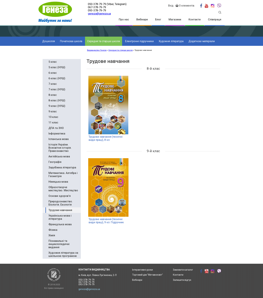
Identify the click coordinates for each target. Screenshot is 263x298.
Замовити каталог (183, 269)
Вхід (170, 5)
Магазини (175, 19)
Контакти (195, 19)
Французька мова (60, 224)
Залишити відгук (182, 280)
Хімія (51, 235)
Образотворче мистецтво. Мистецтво (63, 189)
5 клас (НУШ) (56, 67)
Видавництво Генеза (97, 50)
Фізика (52, 229)
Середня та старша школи (103, 41)
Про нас (124, 19)
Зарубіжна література (62, 167)
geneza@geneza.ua (99, 13)
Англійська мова (59, 156)
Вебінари (142, 19)
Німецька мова (58, 181)
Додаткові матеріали (202, 41)
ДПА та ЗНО (56, 128)
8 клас (52, 94)
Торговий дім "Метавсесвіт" (147, 274)
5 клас (52, 61)
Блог (158, 19)
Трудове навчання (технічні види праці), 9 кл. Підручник (106, 221)
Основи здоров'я (59, 195)
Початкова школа (71, 41)
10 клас (53, 117)
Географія (54, 162)
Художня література (171, 41)
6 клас (52, 72)
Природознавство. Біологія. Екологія (60, 203)
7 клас (52, 83)
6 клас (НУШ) (56, 78)
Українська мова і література (59, 217)
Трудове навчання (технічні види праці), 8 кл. (105, 138)
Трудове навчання (60, 210)
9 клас (52, 111)
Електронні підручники (139, 41)
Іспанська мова (58, 139)
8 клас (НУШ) (56, 100)
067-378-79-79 (97, 7)
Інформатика (56, 133)
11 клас (53, 122)
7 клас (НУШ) (56, 89)
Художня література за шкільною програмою (63, 254)
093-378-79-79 (97, 10)
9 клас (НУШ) (56, 106)
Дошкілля (48, 41)
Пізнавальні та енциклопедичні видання (58, 244)
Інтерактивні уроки (142, 269)
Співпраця (214, 19)
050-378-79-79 (97, 4)
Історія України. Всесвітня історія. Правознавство (59, 148)
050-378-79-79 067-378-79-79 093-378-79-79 (86, 282)
